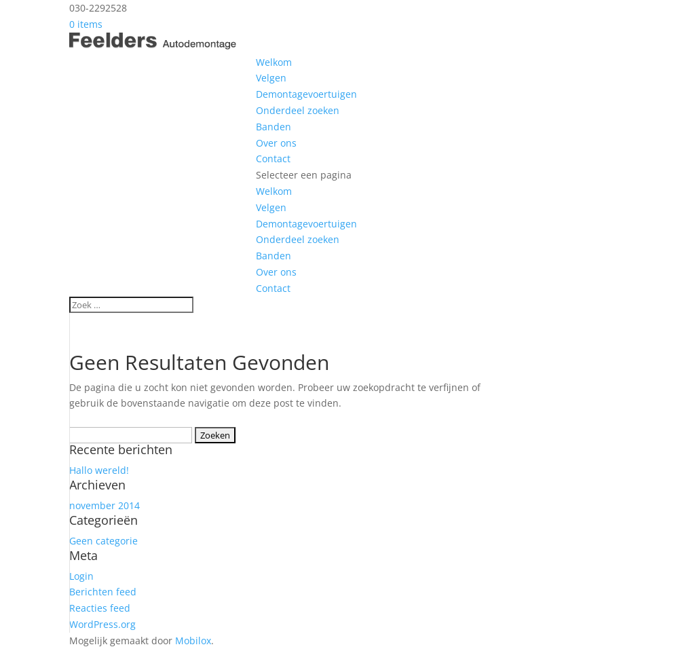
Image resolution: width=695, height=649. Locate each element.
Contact (273, 158)
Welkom (274, 62)
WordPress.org (102, 624)
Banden (273, 126)
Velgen (271, 77)
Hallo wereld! (99, 470)
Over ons (276, 142)
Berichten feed (102, 591)
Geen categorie (103, 540)
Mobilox (193, 640)
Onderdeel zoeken (297, 110)
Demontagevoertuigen (306, 94)
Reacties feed (99, 607)
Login (81, 576)
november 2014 (104, 505)
